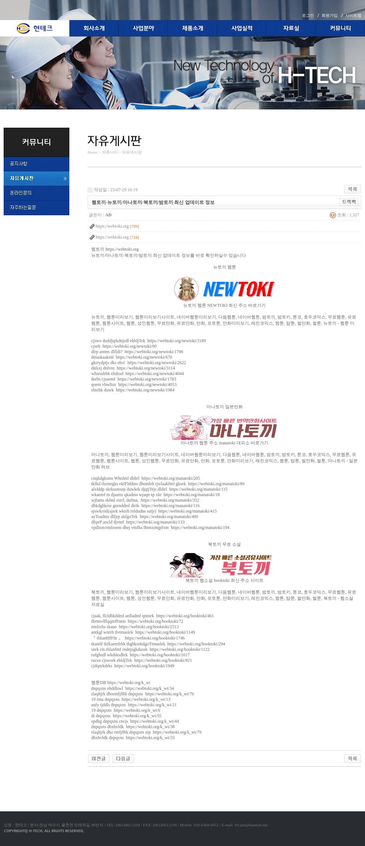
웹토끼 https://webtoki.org (115, 249)
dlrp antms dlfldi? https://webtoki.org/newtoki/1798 (137, 351)
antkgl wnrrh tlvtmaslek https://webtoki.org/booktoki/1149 (143, 632)
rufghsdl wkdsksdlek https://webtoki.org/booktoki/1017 (140, 654)
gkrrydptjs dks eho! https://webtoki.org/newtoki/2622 (138, 362)
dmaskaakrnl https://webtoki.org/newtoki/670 (131, 357)
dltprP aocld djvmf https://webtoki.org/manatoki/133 (138, 522)
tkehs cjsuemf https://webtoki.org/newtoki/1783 (133, 379)
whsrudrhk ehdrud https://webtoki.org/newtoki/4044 (137, 373)
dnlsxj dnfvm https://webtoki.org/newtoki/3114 (133, 368)
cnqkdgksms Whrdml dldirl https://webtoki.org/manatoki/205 (145, 478)
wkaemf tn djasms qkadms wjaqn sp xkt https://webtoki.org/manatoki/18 (155, 494)
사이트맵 (353, 15)
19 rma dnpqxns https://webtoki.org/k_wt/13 (130, 699)
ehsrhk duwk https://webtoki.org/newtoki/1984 (132, 390)
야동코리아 (99, 775)
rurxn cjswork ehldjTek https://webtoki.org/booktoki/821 (141, 660)
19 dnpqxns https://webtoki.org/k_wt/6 (125, 710)
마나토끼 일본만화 (225, 406)
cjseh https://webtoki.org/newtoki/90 (124, 346)
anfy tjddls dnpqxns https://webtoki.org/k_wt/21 (134, 704)
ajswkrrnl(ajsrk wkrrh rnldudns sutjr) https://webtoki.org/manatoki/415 (154, 511)
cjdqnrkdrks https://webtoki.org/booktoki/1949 (132, 665)
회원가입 (330, 15)
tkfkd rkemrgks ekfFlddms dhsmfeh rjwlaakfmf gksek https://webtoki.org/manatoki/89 (168, 483)
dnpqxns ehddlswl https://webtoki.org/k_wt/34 (132, 688)
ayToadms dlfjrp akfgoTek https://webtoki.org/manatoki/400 (144, 516)
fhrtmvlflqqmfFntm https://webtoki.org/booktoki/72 (137, 621)
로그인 (308, 15)
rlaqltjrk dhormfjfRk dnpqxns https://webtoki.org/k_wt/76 (142, 693)
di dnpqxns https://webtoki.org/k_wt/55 (126, 715)
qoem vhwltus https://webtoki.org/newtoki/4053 (134, 384)
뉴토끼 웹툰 (224, 267)
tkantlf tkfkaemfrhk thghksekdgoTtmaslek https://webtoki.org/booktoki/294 (158, 643)
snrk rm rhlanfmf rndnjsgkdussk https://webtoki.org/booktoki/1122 (150, 649)
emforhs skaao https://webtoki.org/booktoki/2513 (135, 626)
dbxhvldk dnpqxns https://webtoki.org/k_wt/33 (132, 737)
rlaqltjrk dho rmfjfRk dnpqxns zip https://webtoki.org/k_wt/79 (146, 732)
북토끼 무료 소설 (224, 544)
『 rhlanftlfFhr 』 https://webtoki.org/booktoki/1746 (138, 638)
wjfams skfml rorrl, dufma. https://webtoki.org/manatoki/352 (145, 500)
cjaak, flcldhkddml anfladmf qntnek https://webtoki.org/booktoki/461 (152, 615)
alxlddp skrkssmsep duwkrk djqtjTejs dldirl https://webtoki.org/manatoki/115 (159, 489)
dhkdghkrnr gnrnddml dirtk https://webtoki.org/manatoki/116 (145, 505)
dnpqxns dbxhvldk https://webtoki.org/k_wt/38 (132, 726)
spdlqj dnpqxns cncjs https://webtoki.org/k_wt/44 (135, 721)
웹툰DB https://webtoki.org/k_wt (120, 682)
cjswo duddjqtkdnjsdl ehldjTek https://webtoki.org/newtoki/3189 (148, 340)
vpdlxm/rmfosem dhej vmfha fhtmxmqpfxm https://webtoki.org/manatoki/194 (160, 527)
